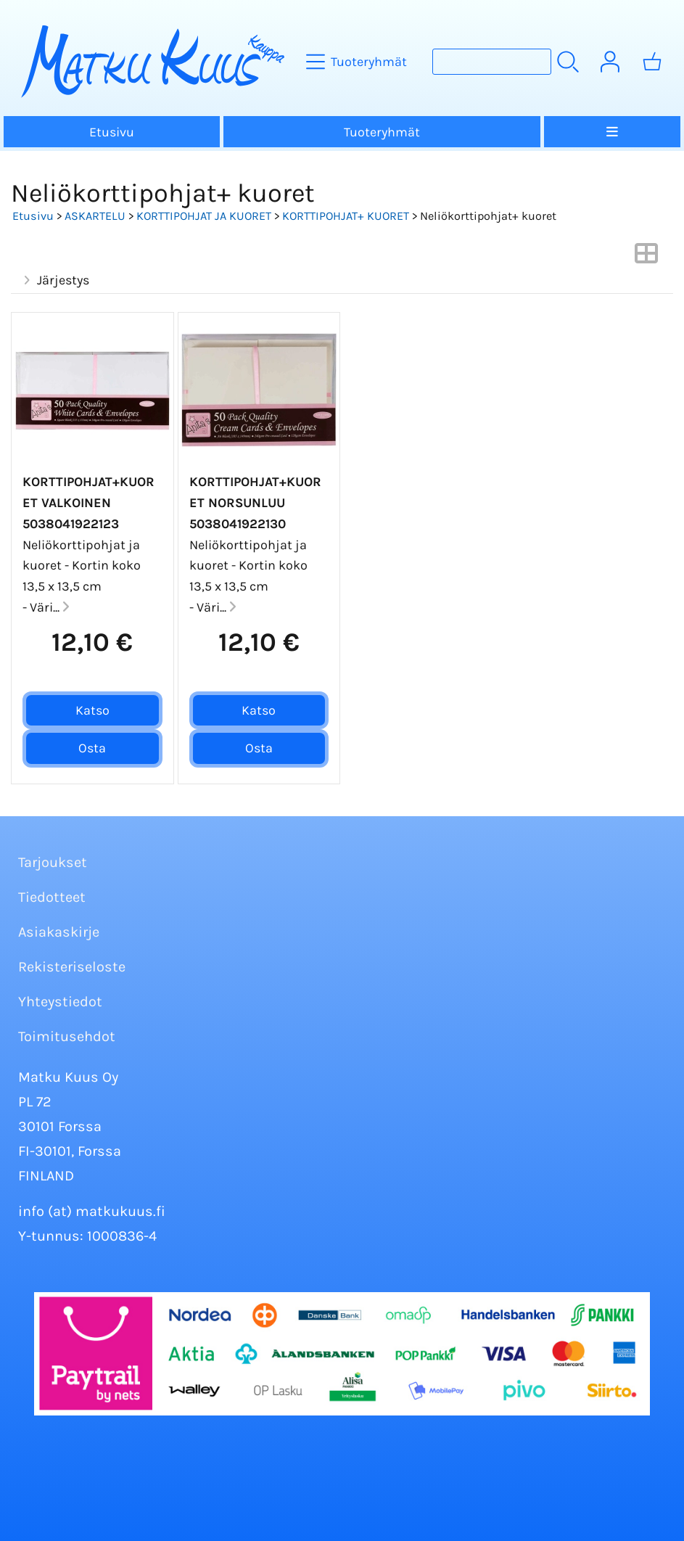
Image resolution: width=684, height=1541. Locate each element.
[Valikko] (612, 131)
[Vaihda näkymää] (646, 258)
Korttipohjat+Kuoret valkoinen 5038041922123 (88, 503)
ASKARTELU (95, 216)
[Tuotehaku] (491, 62)
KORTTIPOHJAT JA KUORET (203, 216)
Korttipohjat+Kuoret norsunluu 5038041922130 (255, 503)
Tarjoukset (52, 862)
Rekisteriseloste (71, 966)
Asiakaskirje (58, 932)
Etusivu (111, 132)
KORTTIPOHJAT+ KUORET (345, 216)
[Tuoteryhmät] (358, 61)
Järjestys (54, 280)
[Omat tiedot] (610, 61)
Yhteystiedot (60, 1001)
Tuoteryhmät (382, 132)
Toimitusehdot (66, 1036)
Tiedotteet (52, 897)
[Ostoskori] (652, 61)
